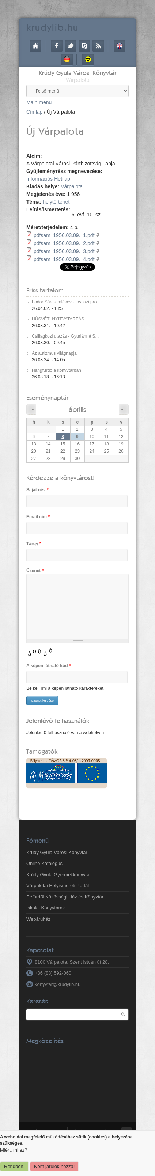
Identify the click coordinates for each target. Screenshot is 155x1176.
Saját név (37, 489)
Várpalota (72, 186)
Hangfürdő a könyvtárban (56, 370)
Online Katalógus (44, 863)
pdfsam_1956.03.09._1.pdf (66, 235)
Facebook (57, 46)
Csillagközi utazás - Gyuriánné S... (65, 336)
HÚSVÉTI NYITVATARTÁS (58, 319)
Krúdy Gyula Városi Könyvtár (78, 72)
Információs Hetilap (48, 179)
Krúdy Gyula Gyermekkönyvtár (58, 874)
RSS (98, 46)
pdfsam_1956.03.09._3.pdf (66, 251)
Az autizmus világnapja (54, 353)
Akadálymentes (88, 59)
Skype (84, 46)
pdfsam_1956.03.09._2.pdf (66, 243)
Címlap (35, 46)
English (119, 46)
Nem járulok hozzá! (54, 1166)
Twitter (70, 46)
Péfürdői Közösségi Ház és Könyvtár (64, 897)
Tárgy (33, 543)
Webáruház (38, 919)
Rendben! (14, 1166)
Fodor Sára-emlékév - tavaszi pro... (66, 301)
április (77, 409)
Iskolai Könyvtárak (45, 907)
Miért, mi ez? (13, 1150)
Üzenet (35, 570)
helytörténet (56, 202)
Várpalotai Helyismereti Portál (57, 885)
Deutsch (67, 59)
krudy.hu (52, 27)
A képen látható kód (48, 665)
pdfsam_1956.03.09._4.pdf (66, 259)
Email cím (38, 516)
